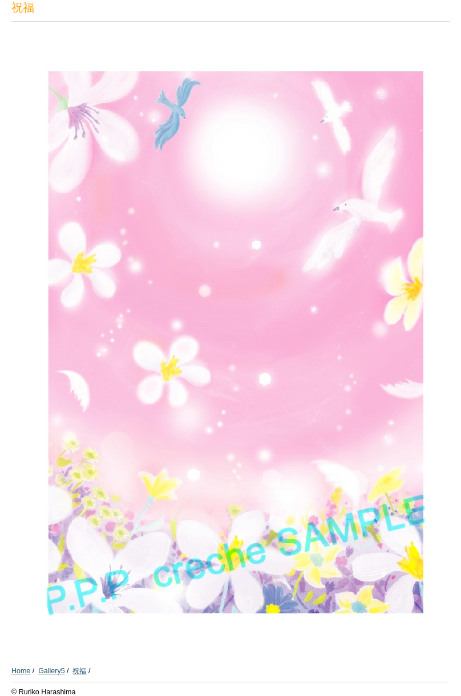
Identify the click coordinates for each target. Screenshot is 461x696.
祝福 (79, 671)
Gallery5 (51, 671)
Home (20, 671)
